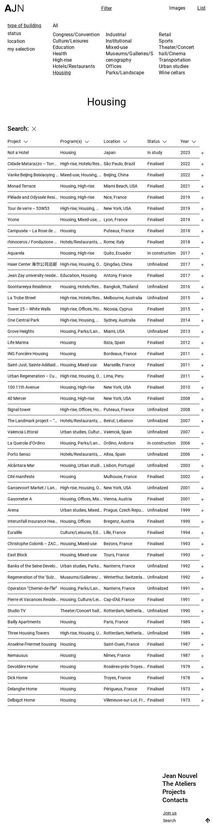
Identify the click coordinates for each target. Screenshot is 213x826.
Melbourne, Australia (123, 298)
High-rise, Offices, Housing (82, 309)
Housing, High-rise (77, 186)
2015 (185, 298)
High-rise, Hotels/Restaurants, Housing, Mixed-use (82, 298)
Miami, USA (114, 331)
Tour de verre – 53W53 (28, 208)
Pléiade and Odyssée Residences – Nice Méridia (34, 197)
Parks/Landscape (125, 72)
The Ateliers (179, 784)
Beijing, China (116, 175)
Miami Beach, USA (120, 186)
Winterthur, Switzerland (125, 577)
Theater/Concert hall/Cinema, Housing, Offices (82, 610)
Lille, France (115, 532)
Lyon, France (115, 219)
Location (115, 141)
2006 (185, 443)
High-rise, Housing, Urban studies (82, 633)
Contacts (175, 800)
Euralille (15, 532)
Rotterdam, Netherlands (125, 610)
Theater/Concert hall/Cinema (176, 50)
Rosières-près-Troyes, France (125, 666)
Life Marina (18, 342)
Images (177, 8)
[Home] (14, 6)
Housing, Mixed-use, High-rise (82, 219)
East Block (17, 555)
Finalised (155, 163)
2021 (185, 186)
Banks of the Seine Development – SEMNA (34, 566)
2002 (185, 476)
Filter (106, 8)
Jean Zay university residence (34, 275)
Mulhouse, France (120, 476)
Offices (113, 66)
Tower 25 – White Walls (29, 309)
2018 (185, 230)
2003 (185, 465)
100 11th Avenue (23, 387)
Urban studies (174, 66)
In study (154, 152)
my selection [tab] (21, 49)
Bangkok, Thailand (121, 286)
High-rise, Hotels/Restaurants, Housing (82, 163)
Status (157, 141)
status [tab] (14, 33)
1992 (185, 566)
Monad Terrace (22, 186)
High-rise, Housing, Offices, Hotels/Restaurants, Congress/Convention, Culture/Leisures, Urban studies (82, 376)
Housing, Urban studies (82, 465)
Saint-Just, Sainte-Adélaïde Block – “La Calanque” (34, 365)
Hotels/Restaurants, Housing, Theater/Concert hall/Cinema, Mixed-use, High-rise (82, 420)
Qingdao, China (118, 264)
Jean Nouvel (179, 776)
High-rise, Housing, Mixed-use (82, 320)
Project (18, 141)
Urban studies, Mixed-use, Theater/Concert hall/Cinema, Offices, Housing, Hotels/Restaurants (82, 510)
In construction (161, 253)
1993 (185, 543)
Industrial (116, 34)
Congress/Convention (76, 34)
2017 (185, 253)
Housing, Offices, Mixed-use (82, 499)
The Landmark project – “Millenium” (34, 420)
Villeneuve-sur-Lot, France (125, 700)
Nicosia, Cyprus (118, 309)
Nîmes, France (117, 655)
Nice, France (115, 197)
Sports (166, 40)
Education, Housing (78, 275)
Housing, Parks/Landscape (82, 443)
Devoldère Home (23, 666)
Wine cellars (172, 72)
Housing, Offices (75, 521)
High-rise (62, 59)
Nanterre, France (119, 566)
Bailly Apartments (24, 622)
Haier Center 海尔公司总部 (32, 264)
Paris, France (116, 622)
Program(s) (74, 141)
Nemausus (18, 655)
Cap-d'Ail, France (119, 599)
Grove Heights (21, 331)
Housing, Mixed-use (78, 365)
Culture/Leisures (71, 40)
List (201, 8)
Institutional (119, 40)
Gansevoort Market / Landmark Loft (34, 487)
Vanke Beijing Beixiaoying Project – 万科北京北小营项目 (34, 175)
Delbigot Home (21, 700)
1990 (185, 610)
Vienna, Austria (118, 499)
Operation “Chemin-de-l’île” (32, 588)
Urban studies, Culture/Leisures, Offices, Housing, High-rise (82, 432)
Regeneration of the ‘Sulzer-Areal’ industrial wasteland (34, 577)
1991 (185, 588)
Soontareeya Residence (29, 286)
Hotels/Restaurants (74, 66)
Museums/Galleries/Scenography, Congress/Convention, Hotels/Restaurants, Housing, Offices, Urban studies (82, 577)
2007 (185, 420)
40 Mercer (17, 398)
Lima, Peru (114, 376)
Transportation (175, 59)
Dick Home (17, 677)
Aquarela (16, 253)
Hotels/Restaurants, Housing (82, 454)
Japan (110, 152)
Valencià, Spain (118, 432)
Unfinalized (157, 264)
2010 (185, 387)
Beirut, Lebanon (118, 420)
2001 (185, 487)
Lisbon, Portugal (119, 465)
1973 (185, 689)
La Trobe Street (22, 298)
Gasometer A (20, 499)
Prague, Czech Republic (125, 510)
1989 (185, 622)
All (55, 25)
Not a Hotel (18, 152)
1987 (185, 644)
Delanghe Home (22, 689)
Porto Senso (19, 454)
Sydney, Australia (120, 320)
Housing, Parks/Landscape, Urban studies (82, 588)
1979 (185, 666)
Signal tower (19, 409)
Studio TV (17, 610)
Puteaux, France (119, 230)
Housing (62, 72)
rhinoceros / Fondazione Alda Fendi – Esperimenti (34, 242)
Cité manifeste (21, 476)
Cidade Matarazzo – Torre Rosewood (34, 163)
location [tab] (16, 41)
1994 (185, 532)
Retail (165, 34)
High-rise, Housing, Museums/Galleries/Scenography (82, 208)
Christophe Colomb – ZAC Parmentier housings (34, 543)
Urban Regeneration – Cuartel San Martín (34, 376)
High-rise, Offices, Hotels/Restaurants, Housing (82, 409)
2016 (185, 286)
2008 (185, 398)
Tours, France (116, 555)
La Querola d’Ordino (26, 443)
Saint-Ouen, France (121, 644)
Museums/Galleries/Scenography (129, 56)
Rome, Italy (114, 242)
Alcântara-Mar (21, 465)
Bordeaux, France (120, 353)
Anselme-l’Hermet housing (32, 644)
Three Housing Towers (28, 633)
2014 (185, 320)
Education (63, 47)
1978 (185, 677)
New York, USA (117, 208)
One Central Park (23, 320)
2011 (185, 353)
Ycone (13, 219)
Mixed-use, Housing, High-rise (82, 175)
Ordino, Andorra (118, 443)
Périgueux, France (120, 689)
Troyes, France (117, 677)
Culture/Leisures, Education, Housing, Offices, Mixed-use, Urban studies (82, 532)
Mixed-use (117, 47)
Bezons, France (118, 543)
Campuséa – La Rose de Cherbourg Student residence (34, 230)
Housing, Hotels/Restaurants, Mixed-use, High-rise (82, 286)
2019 (185, 197)
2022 (185, 163)
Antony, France (118, 275)
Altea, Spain (115, 454)
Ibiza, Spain (114, 342)
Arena (13, 510)
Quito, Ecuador (117, 253)
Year (188, 141)
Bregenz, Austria (119, 521)
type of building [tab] (25, 25)
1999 (185, 510)
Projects (174, 792)
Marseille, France (119, 365)
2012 (185, 342)
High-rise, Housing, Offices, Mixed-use (82, 264)
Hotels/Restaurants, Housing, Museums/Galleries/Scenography (82, 242)
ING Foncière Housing (28, 353)
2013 (185, 331)
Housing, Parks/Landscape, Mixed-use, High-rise (82, 331)
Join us (170, 813)
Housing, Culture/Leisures (82, 599)
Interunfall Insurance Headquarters (34, 521)
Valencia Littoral (23, 432)
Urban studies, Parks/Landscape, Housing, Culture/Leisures (82, 566)
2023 (185, 152)
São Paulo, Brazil (119, 163)
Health (60, 53)
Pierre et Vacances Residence (34, 599)
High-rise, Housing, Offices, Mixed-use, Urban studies (82, 487)
